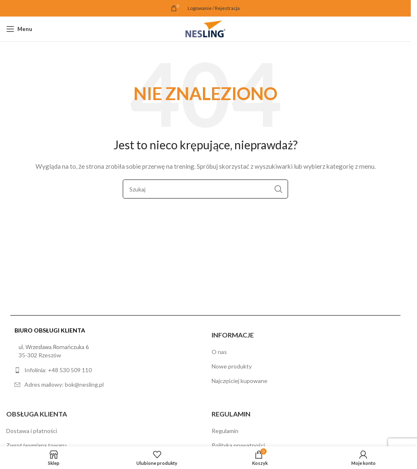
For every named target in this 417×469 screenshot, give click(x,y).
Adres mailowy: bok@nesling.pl (64, 384)
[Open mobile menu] (19, 29)
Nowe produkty (232, 366)
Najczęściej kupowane (239, 380)
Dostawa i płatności (31, 430)
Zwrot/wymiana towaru (36, 445)
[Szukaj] (205, 189)
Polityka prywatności (238, 445)
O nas (219, 351)
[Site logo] (205, 28)
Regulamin (225, 430)
